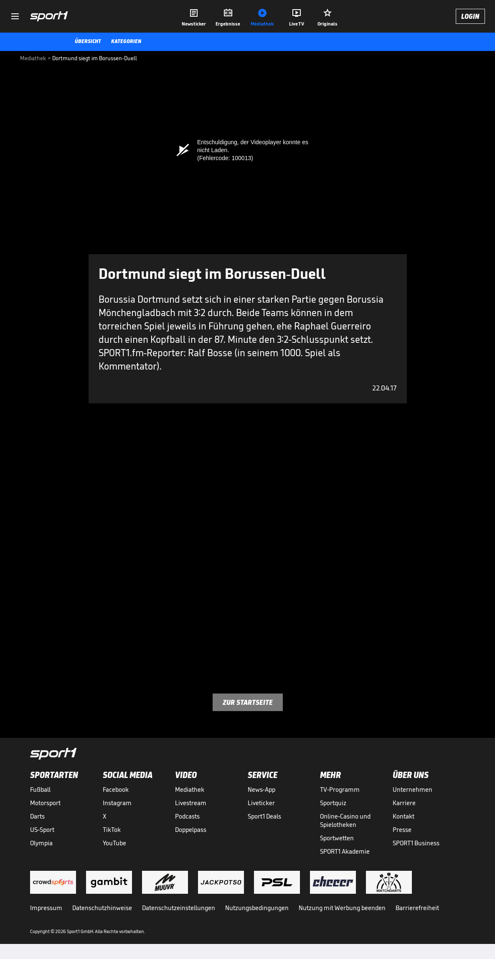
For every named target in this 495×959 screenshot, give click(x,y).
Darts (37, 816)
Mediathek (189, 789)
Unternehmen (412, 789)
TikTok (112, 830)
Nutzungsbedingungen (257, 908)
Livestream (190, 803)
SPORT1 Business (416, 843)
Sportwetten (337, 838)
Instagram (117, 803)
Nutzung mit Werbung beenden (342, 908)
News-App (261, 789)
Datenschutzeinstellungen (178, 908)
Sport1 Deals (264, 816)
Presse (402, 830)
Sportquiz (333, 803)
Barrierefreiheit (417, 908)
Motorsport (45, 803)
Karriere (404, 803)
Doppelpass (190, 830)
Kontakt (403, 816)
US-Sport (42, 830)
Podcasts (187, 816)
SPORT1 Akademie (345, 851)
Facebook (116, 789)
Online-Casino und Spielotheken (345, 820)
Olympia (41, 843)
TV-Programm (340, 789)
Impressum (46, 908)
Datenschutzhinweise (102, 908)
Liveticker (261, 803)
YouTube (114, 843)
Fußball (40, 789)
